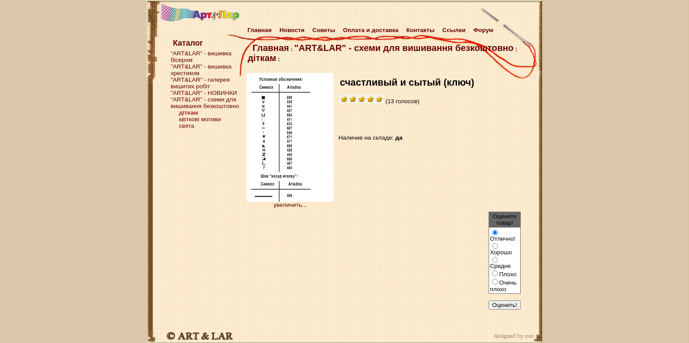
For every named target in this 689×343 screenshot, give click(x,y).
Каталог (188, 43)
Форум (483, 30)
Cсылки (454, 30)
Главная (258, 30)
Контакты (420, 30)
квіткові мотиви (200, 119)
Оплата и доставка (371, 30)
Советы (323, 30)
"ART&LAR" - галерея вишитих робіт (199, 83)
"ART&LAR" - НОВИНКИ (203, 93)
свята (186, 126)
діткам (261, 58)
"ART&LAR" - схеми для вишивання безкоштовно (204, 102)
